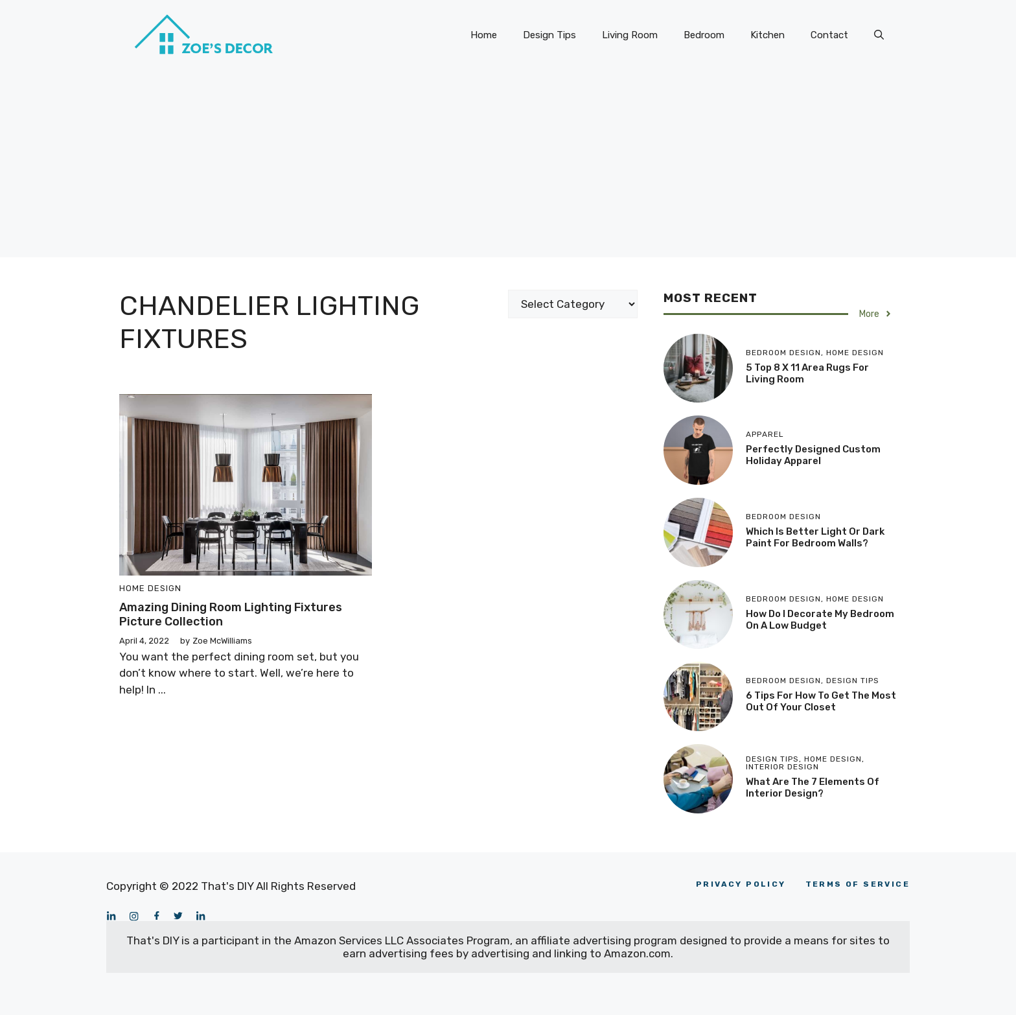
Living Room (630, 35)
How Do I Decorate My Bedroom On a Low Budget (820, 619)
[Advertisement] (508, 166)
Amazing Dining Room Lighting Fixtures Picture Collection (230, 614)
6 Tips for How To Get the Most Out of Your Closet (821, 701)
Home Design (150, 588)
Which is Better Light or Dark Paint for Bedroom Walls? (815, 537)
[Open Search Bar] (879, 35)
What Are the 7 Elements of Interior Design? (812, 787)
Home (483, 35)
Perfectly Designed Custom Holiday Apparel (813, 455)
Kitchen (767, 35)
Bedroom (704, 35)
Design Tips (549, 35)
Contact (829, 35)
